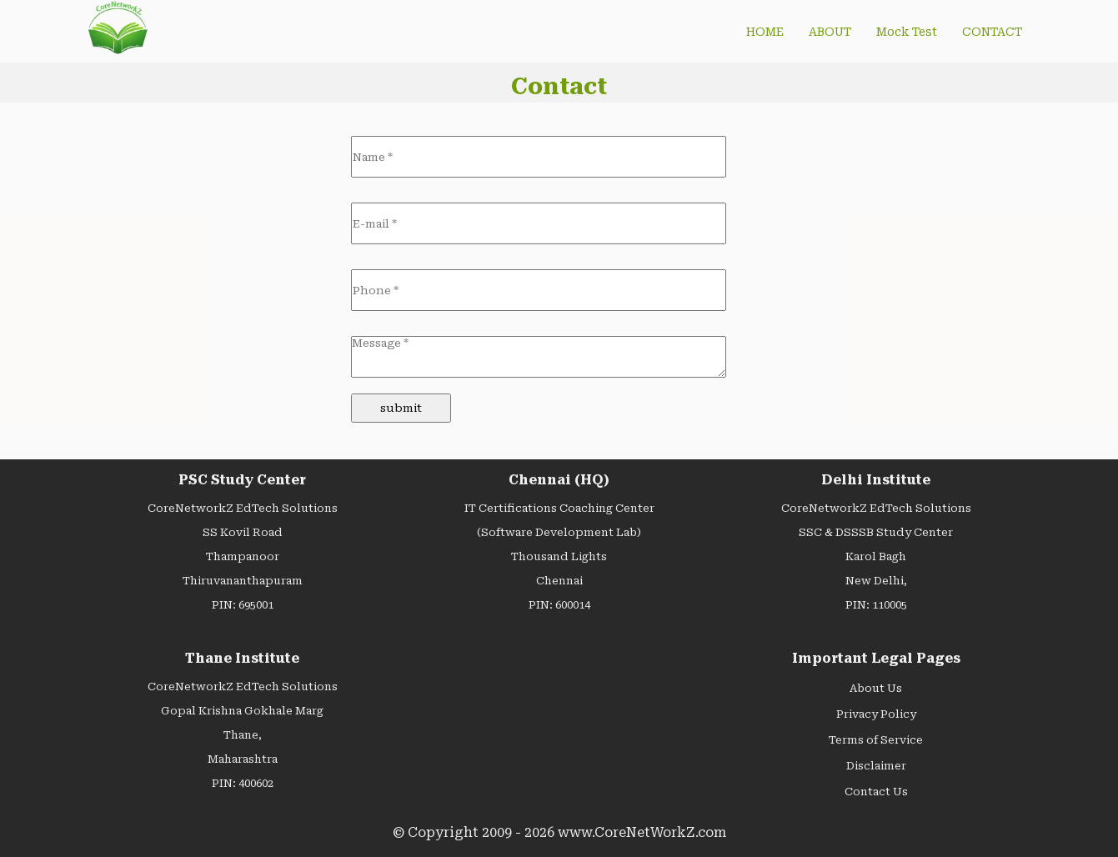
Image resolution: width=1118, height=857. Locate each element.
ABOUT (830, 31)
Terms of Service (876, 740)
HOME (765, 31)
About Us (876, 688)
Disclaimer (876, 765)
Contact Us (876, 791)
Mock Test (906, 31)
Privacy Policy (876, 714)
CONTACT (992, 31)
